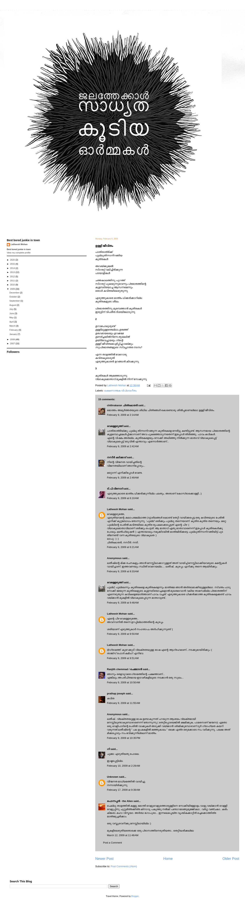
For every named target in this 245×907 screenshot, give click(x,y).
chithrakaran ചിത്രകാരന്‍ (122, 405)
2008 (13, 339)
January (13, 334)
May (11, 317)
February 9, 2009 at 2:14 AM (123, 414)
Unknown (112, 776)
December (14, 292)
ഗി (108, 749)
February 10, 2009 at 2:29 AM (123, 765)
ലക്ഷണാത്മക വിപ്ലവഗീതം (120, 390)
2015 (13, 264)
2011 (13, 280)
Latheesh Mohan (117, 509)
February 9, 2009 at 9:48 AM (123, 602)
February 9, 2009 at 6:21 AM (123, 547)
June (12, 313)
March (12, 326)
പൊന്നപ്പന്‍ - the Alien (120, 801)
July (11, 309)
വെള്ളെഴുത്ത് (115, 426)
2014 (13, 268)
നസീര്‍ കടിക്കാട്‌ (116, 457)
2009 (13, 289)
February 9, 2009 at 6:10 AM (123, 498)
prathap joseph (116, 693)
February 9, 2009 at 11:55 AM (123, 703)
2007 (13, 343)
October (13, 297)
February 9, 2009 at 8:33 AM (123, 571)
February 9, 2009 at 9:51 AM (123, 658)
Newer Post (104, 859)
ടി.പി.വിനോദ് (114, 488)
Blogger (134, 896)
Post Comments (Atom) (124, 866)
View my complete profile (19, 252)
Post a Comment (112, 842)
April (11, 322)
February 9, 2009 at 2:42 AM (123, 446)
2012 (13, 276)
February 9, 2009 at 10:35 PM (123, 738)
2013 (13, 272)
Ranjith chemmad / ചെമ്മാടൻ (124, 669)
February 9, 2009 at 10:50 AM (123, 682)
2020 (13, 260)
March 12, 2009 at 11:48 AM (122, 835)
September (14, 301)
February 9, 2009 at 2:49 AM (123, 477)
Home (168, 859)
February (13, 330)
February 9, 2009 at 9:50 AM (123, 633)
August (13, 305)
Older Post (230, 859)
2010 (13, 284)
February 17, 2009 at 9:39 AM (123, 789)
